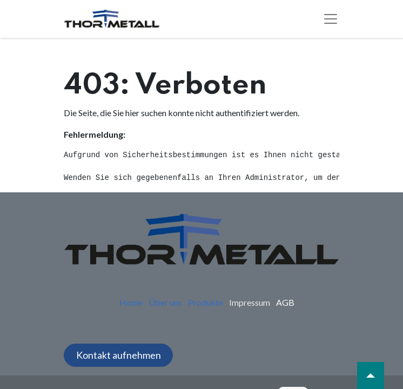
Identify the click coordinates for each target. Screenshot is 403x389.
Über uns (165, 302)
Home (131, 302)
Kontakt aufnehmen (118, 355)
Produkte (205, 302)
